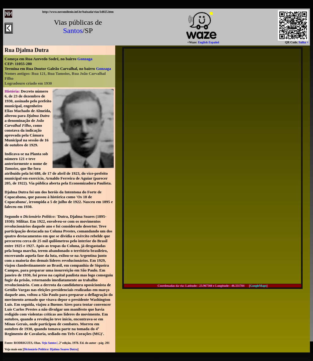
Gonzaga (84, 59)
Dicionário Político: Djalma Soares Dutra (51, 349)
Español (213, 42)
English (202, 42)
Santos (73, 31)
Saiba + (303, 42)
